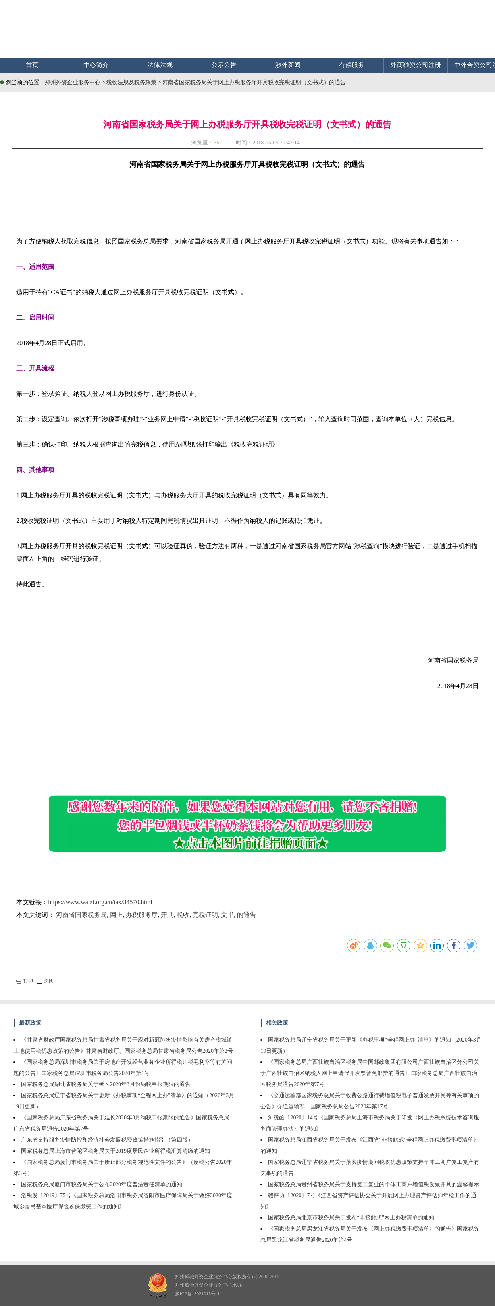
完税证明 (205, 914)
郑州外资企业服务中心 (72, 82)
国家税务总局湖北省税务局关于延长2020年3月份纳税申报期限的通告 (106, 1084)
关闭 (45, 981)
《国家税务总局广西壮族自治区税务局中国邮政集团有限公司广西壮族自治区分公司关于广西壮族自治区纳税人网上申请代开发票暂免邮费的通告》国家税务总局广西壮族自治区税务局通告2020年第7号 (369, 1073)
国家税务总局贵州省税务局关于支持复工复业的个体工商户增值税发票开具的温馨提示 (373, 1184)
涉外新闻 (287, 65)
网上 (116, 914)
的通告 (246, 914)
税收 (183, 914)
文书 (227, 914)
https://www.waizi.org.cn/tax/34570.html (100, 902)
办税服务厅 (142, 914)
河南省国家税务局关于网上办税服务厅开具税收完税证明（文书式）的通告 (254, 82)
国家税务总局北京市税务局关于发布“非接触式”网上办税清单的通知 (351, 1218)
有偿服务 (351, 65)
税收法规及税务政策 (132, 82)
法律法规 (160, 65)
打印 (24, 981)
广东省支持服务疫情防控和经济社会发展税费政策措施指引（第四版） (107, 1140)
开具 (167, 914)
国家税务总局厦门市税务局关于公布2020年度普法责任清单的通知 (101, 1184)
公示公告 (224, 65)
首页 (32, 65)
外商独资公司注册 (415, 65)
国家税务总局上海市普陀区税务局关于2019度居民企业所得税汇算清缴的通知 (115, 1151)
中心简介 (96, 65)
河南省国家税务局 (81, 914)
